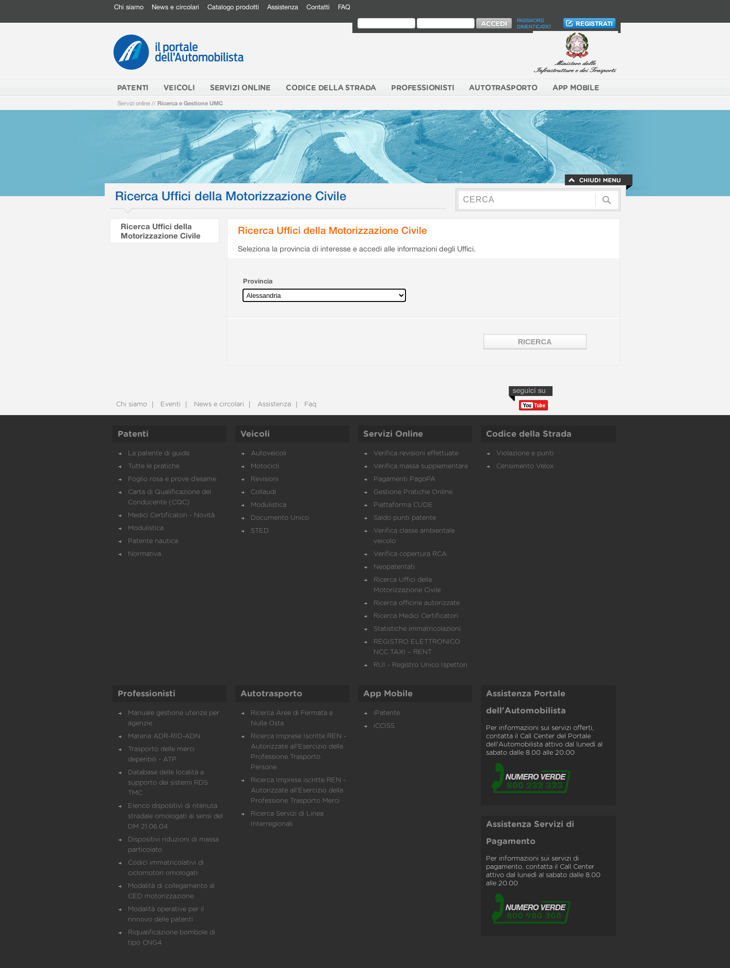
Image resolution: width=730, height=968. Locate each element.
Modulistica (146, 528)
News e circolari (175, 7)
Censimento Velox (525, 466)
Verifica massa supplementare (421, 466)
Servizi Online (393, 434)
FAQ (344, 7)
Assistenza (282, 7)
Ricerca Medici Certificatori (416, 616)
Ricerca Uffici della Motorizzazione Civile (161, 230)
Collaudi (263, 492)
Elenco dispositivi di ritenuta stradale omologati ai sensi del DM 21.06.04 (175, 816)
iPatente (387, 713)
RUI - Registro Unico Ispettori (420, 665)
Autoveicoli (268, 453)
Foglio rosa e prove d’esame (172, 479)
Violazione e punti (525, 453)
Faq (309, 404)
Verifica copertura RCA (410, 554)
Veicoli (255, 434)
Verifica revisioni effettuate (416, 453)
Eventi (169, 404)
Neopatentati (394, 567)
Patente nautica (153, 541)
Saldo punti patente (405, 518)
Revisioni (265, 479)
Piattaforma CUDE (403, 505)
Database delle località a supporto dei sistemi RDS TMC (168, 783)
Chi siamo (128, 7)
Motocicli (265, 466)
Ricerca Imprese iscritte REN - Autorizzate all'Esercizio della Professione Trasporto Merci (298, 790)
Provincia (257, 281)
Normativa (144, 554)
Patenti (133, 434)
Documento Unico (280, 518)
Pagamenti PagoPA (404, 479)
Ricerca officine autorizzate (417, 603)
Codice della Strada (529, 434)
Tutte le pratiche (154, 466)
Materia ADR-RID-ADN (164, 736)
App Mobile (388, 694)
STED (260, 531)
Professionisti (146, 694)
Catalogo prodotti (233, 7)
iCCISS (384, 726)
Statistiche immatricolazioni (417, 629)
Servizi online (134, 103)
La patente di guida (158, 453)
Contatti (318, 7)
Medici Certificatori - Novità (171, 515)
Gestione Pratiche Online (413, 492)
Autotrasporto (271, 694)
